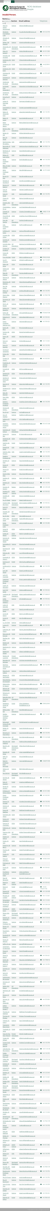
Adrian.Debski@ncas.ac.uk (26, 269)
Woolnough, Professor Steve (6, 1173)
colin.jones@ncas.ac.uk (26, 523)
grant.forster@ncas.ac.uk (26, 358)
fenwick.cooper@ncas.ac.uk (27, 240)
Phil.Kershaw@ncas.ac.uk (26, 548)
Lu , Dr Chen (6, 622)
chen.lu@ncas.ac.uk (25, 622)
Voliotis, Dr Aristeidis (6, 1064)
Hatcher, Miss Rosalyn (7, 453)
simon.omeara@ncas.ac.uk (27, 791)
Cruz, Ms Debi (7, 257)
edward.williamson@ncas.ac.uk (28, 1149)
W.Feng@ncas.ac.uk (25, 341)
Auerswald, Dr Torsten (7, 108)
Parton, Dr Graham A (6, 820)
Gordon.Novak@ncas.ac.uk (27, 786)
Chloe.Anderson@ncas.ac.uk (27, 60)
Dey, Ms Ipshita (5, 287)
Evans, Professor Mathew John (6, 323)
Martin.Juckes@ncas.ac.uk (26, 533)
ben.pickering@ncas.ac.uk (26, 845)
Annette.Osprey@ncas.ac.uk (27, 801)
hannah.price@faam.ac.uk (26, 859)
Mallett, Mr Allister (6, 652)
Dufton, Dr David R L (6, 309)
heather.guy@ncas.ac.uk (26, 415)
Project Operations (15, 431)
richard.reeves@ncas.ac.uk (27, 891)
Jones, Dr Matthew (5, 530)
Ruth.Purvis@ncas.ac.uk (26, 867)
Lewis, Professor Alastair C (5, 600)
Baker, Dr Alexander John (6, 113)
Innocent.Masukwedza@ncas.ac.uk (29, 680)
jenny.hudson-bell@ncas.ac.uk (28, 503)
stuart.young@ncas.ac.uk (26, 1193)
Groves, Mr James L (6, 409)
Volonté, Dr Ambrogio (6, 1069)
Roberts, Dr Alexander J (6, 918)
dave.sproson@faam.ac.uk (27, 982)
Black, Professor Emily (5, 161)
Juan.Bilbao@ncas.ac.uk (26, 155)
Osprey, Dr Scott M (6, 807)
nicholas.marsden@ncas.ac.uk (28, 660)
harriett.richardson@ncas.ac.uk (28, 900)
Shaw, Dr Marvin (5, 956)
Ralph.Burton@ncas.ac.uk (26, 185)
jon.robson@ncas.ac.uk (26, 922)
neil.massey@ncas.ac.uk (26, 675)
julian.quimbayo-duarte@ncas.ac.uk (24, 873)
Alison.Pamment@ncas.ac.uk (27, 815)
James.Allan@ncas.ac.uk (26, 51)
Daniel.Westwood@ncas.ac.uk (28, 1108)
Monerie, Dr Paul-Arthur (6, 733)
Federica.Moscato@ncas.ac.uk (28, 741)
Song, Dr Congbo (5, 974)
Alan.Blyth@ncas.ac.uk (25, 170)
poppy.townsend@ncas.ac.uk (27, 1025)
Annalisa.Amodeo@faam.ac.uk (28, 55)
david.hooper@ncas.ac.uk (26, 487)
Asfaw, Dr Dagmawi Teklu (5, 103)
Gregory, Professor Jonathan (5, 403)
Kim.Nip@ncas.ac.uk (25, 773)
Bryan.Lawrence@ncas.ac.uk (27, 579)
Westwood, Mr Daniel (6, 1108)
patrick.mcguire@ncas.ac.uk (27, 693)
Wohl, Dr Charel (5, 1159)
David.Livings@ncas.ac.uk (26, 609)
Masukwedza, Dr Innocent (7, 680)
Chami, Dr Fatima (5, 199)
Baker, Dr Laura (5, 119)
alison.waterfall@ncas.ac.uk (27, 1094)
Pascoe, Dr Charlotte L (6, 824)
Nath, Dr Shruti (5, 757)
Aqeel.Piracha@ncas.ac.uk (26, 850)
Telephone (43, 21)
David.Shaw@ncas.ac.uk (26, 951)
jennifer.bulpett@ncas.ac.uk (27, 181)
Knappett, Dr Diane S (6, 558)
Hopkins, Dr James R (6, 492)
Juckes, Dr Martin (5, 534)
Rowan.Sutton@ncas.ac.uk (27, 1005)
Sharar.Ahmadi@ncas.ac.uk (27, 38)
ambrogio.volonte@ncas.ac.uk (28, 1068)
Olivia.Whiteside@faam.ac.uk (27, 1121)
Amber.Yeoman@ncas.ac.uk (27, 1189)
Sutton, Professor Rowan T (5, 1007)
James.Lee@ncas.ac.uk (25, 590)
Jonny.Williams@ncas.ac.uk (27, 1140)
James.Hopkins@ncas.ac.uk (27, 491)
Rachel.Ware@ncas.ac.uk (26, 1086)
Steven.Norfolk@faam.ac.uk (27, 778)
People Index (7, 1)
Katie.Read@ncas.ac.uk (26, 882)
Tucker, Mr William (6, 1039)
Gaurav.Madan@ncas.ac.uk (27, 643)
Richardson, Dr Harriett (6, 901)
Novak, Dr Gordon (5, 787)
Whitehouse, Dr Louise (6, 1117)
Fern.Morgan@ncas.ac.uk (26, 737)
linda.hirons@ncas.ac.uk (26, 469)
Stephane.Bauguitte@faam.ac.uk (28, 146)
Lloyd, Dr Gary (5, 619)
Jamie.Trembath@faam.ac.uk (27, 1029)
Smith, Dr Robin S (5, 965)
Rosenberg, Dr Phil (6, 932)
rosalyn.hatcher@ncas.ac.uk (27, 452)
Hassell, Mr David (6, 448)
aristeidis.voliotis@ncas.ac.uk (27, 1064)
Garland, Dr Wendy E (6, 374)
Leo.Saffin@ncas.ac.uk (25, 944)
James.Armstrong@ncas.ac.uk (27, 92)
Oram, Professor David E (5, 797)
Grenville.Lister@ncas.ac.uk (27, 605)
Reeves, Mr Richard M (6, 892)
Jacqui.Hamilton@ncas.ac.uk (27, 424)
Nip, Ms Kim (6, 773)
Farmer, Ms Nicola (6, 333)
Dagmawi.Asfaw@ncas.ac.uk (27, 101)
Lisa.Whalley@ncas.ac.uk (26, 1112)
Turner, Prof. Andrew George (6, 1044)
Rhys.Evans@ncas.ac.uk (26, 328)
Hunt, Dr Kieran (5, 508)
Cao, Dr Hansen (5, 190)
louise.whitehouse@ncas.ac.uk (28, 1116)
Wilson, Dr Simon (6, 1154)
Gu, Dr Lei (5, 412)
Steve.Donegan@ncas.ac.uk (27, 299)
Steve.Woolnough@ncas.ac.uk (28, 1171)
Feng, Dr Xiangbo (5, 346)
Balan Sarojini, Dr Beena (6, 124)
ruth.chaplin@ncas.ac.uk (26, 203)
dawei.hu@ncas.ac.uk (25, 500)
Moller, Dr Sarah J (5, 729)
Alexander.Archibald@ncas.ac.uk (28, 86)
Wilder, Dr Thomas (6, 1137)
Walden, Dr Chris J (6, 1073)
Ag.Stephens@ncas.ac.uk (26, 990)
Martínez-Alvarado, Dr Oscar (6, 666)
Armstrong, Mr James (6, 93)
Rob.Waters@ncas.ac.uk (26, 1099)
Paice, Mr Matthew (5, 811)
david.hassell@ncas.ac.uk (26, 447)
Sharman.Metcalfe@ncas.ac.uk (28, 697)
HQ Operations (15, 83)
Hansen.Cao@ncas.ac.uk (26, 189)
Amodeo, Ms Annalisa (6, 56)
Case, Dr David (5, 195)
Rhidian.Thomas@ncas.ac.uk (27, 1016)
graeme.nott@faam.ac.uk (26, 782)
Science (14, 25)
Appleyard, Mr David (6, 83)
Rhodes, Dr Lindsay (6, 896)
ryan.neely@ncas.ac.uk (25, 761)
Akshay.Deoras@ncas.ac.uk (27, 277)
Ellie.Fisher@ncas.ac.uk (26, 354)
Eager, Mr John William (6, 313)
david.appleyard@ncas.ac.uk (27, 82)
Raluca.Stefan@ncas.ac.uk (26, 986)
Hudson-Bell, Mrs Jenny (6, 503)
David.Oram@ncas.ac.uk (26, 795)
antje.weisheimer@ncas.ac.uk (27, 1103)
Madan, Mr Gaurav (6, 643)
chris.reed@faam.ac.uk (25, 887)
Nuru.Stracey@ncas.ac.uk (26, 995)
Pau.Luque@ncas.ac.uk (26, 625)
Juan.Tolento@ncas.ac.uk (26, 1020)
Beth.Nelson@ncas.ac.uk (26, 769)
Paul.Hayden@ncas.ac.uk (26, 461)
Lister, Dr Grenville (5, 606)
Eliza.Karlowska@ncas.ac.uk (27, 544)
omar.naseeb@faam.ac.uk (26, 752)
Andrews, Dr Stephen (6, 78)
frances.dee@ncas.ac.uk (26, 273)
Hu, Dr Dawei (6, 500)
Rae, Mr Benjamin (5, 879)
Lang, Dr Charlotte (5, 576)
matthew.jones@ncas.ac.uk (27, 529)
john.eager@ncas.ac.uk (26, 313)
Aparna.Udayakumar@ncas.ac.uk (28, 1049)
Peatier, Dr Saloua (6, 837)
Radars (14, 487)
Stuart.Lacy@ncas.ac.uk (26, 570)
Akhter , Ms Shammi (6, 43)
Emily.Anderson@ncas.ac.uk (27, 69)
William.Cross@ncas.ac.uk (26, 253)
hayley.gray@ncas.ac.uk (26, 397)
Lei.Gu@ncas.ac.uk (24, 412)
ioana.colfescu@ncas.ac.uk (27, 231)
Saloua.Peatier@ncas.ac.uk (27, 837)
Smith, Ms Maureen (5, 961)
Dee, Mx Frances (5, 274)
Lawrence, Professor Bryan (6, 581)
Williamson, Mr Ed (6, 1150)
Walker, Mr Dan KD (6, 1078)
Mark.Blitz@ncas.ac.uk (25, 166)
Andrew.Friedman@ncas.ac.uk (28, 363)
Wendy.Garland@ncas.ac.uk (27, 373)
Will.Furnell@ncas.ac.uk (26, 369)
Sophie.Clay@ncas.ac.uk (26, 220)
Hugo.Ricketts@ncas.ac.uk (26, 909)
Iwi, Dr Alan (6, 516)
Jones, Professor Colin (5, 524)
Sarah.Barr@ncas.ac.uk (26, 137)
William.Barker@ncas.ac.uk (27, 133)
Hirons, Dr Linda (6, 470)
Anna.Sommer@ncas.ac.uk (27, 968)
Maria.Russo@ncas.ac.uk (26, 940)
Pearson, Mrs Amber (6, 833)
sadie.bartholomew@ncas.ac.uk (28, 142)
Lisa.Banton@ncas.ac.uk (26, 129)
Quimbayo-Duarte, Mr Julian (6, 873)
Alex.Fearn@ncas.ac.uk (26, 336)
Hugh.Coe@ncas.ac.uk (25, 225)
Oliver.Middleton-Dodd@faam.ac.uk (24, 704)
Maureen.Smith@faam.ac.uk (27, 960)
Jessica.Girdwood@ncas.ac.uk (27, 388)
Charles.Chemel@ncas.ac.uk (27, 211)
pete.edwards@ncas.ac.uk (26, 317)
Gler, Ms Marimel (5, 394)
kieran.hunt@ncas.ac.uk (26, 507)
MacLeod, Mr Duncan (6, 635)
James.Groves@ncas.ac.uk (26, 408)
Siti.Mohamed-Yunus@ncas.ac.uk (28, 722)
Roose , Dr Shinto (6, 927)
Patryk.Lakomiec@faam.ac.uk (27, 629)
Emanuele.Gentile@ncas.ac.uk (28, 378)
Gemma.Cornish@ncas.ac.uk (27, 244)
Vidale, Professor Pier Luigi (5, 1055)
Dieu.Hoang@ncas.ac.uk (26, 474)
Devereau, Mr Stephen (7, 283)
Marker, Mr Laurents (6, 657)
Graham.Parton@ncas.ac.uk (27, 819)
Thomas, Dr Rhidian (6, 1017)
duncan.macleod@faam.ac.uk (27, 634)
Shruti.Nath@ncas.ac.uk (26, 756)
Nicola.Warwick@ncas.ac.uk (27, 1090)
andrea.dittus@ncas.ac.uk (26, 291)
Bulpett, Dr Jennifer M (6, 181)
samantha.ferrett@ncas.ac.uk (27, 350)
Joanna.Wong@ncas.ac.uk (26, 1162)
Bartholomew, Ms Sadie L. (7, 143)
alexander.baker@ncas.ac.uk (27, 112)
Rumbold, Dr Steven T (6, 936)
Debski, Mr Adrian (6, 269)
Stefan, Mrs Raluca (6, 987)
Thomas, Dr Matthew (6, 1012)
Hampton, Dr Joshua (6, 431)
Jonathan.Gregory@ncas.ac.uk (28, 402)
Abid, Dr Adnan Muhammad (6, 27)
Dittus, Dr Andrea (5, 291)
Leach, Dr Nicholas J (5, 586)
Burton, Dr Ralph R (6, 186)
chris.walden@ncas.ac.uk (26, 1072)
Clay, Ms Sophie (5, 221)
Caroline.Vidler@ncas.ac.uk (27, 1059)
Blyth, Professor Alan (5, 172)
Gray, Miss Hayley (6, 398)
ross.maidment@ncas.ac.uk (27, 647)
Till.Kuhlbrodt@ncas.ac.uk (26, 566)
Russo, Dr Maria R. (5, 940)
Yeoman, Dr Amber (6, 1189)
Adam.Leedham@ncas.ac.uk (27, 594)
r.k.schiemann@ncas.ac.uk (26, 947)
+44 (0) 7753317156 (43, 888)
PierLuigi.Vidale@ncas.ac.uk (27, 1053)
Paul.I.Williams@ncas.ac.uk (27, 1145)
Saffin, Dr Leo (7, 944)
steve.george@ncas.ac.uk (26, 384)
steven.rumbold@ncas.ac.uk (27, 935)
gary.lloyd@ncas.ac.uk (25, 618)
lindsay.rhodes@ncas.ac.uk (27, 896)
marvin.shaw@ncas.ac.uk (26, 955)
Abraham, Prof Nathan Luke (6, 33)
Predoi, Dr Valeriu (6, 855)
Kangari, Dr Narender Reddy (6, 539)
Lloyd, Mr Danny (5, 614)
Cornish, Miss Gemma (7, 245)
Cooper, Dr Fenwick (6, 240)
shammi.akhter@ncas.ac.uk (27, 42)
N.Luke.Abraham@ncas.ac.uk (27, 32)
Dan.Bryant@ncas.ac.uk (26, 176)
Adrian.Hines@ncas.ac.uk (26, 465)
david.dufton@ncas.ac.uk (26, 308)
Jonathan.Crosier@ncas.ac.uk (27, 248)
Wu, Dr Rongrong (6, 1181)
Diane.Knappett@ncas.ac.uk (27, 557)
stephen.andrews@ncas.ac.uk (27, 77)
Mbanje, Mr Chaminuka (6, 689)
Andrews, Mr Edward (6, 74)
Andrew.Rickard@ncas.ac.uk (27, 904)
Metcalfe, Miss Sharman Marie (7, 699)
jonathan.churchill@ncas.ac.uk (28, 216)
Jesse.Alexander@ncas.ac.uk (27, 47)
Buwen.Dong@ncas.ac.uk (26, 304)
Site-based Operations (15, 47)
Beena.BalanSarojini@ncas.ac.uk (28, 122)
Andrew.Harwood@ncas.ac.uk (28, 439)
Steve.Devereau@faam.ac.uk (27, 282)
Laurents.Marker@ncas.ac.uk (27, 656)
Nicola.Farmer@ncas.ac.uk (26, 332)
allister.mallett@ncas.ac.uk (26, 651)
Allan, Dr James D (5, 52)
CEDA (13, 60)
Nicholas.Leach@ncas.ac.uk (27, 585)
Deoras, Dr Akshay (6, 278)
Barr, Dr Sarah (5, 138)
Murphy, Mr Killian (6, 747)
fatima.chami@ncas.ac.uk (26, 198)
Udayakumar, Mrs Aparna (6, 1049)
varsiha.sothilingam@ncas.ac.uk (28, 977)
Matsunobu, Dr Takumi (6, 685)
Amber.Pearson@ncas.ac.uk (27, 832)
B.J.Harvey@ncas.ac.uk (25, 434)
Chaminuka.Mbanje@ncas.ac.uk (28, 688)
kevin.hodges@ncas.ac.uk (26, 478)
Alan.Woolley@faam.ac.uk (26, 1167)
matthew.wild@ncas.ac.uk (26, 1131)
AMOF (13, 336)
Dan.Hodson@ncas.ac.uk (26, 483)
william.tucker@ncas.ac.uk (26, 1038)
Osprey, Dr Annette (6, 802)
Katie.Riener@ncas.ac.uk (26, 913)
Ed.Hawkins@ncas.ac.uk (26, 456)
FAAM (13, 55)
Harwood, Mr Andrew (6, 439)
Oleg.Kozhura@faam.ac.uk (27, 562)
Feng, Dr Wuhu (5, 342)
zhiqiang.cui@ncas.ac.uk (26, 260)
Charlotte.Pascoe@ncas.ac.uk (27, 823)
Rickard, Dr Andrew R (6, 905)
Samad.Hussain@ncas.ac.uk (27, 511)
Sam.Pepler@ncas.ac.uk (26, 841)
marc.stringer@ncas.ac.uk (26, 999)
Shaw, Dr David (5, 952)
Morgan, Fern (7, 737)
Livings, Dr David (6, 610)
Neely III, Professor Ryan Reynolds (5, 763)
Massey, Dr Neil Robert (6, 676)
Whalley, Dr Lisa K (6, 1113)
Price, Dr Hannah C (6, 859)
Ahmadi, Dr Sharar (6, 39)
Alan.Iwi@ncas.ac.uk (25, 516)
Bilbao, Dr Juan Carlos (6, 156)
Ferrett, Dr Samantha (6, 350)
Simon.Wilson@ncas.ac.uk (26, 1153)
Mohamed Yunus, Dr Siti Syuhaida (6, 724)
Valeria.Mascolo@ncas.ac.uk (27, 671)
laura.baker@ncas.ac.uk (26, 118)
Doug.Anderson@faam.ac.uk (27, 64)
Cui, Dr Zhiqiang (5, 261)
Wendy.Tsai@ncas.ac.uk (26, 1034)
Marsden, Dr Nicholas (6, 661)
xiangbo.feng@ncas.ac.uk (26, 345)
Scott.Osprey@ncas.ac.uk (26, 806)
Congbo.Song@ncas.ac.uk (26, 973)
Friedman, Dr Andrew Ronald (6, 364)
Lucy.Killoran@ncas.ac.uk (26, 553)
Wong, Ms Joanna (6, 1163)
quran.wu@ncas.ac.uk (25, 1177)
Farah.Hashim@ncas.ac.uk (26, 443)
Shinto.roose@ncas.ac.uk (26, 926)
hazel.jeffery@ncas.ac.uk (26, 518)
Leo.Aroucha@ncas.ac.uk (26, 97)
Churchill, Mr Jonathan (6, 217)
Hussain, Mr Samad (6, 512)
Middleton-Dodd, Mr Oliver (6, 705)
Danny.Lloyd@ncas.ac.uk (26, 614)
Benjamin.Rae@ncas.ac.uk (26, 878)
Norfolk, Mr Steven (6, 778)
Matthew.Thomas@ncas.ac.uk (27, 1012)
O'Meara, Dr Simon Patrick (7, 792)
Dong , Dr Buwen (5, 305)
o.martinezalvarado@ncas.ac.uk (28, 665)
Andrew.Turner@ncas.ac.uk (27, 1042)
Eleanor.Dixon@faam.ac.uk (27, 295)
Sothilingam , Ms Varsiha (6, 978)
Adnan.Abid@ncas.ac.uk (26, 25)
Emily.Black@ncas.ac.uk (26, 159)
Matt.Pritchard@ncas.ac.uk (27, 863)
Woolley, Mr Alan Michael (6, 1167)
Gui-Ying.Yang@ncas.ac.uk (26, 1184)
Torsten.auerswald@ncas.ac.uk (28, 107)
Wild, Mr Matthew (5, 1132)
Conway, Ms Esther (6, 236)
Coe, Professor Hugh (5, 226)
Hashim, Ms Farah (6, 444)
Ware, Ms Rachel (5, 1086)
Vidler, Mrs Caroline (6, 1060)
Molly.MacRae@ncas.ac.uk (26, 638)
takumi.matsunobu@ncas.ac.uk (28, 684)
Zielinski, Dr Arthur (6, 1198)
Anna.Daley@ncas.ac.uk (26, 264)
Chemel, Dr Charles (6, 212)
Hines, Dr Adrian (5, 466)
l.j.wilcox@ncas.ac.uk (25, 1125)
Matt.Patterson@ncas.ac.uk (27, 828)
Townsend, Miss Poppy (6, 1026)
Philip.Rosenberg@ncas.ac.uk (27, 931)
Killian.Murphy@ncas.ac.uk (27, 746)
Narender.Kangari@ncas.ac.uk (28, 538)
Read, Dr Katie (5, 883)
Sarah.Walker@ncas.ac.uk (26, 1081)
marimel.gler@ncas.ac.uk (26, 393)
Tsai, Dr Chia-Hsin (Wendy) (7, 1034)
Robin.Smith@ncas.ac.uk (26, 964)
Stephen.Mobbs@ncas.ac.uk (27, 714)
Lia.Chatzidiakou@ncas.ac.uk (27, 207)
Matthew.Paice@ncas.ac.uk (27, 810)
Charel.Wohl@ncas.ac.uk (26, 1158)
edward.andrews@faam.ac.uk (27, 73)
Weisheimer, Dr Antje (6, 1104)
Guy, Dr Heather (5, 416)
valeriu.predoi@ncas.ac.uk (26, 854)
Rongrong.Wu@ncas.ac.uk (27, 1180)
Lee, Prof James (5, 591)
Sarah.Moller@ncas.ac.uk (26, 728)
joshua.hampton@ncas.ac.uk (27, 430)
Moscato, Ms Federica (6, 742)
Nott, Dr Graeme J (5, 783)
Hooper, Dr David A (6, 488)
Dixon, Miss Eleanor (6, 296)
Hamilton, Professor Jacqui (5, 425)
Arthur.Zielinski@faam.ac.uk (27, 1197)
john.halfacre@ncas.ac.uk (26, 419)
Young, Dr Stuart (6, 1194)
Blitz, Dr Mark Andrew (6, 166)
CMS (13, 142)
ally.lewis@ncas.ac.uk (25, 599)
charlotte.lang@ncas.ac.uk (26, 575)
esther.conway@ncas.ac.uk (27, 235)
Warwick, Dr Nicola (6, 1091)
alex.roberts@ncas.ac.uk (26, 918)
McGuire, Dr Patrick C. (6, 694)
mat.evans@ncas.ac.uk (25, 321)
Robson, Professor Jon (7, 923)
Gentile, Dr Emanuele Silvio (6, 379)
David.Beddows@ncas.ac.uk (27, 151)
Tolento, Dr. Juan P (6, 1021)
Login (12, 1)
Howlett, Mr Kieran (6, 496)
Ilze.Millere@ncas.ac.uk (26, 710)
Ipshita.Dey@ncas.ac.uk (26, 286)
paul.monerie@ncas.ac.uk (26, 733)
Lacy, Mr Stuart (5, 571)
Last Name (6, 21)
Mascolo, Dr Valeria (6, 672)
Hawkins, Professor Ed (6, 457)
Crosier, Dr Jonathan (6, 249)
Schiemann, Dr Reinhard (6, 947)
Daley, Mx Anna (5, 265)
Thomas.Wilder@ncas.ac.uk (27, 1136)
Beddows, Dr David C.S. (6, 151)
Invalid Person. (9, 14)
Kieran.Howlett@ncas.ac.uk (27, 496)
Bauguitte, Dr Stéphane (6, 147)
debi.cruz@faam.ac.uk (25, 257)
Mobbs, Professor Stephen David (5, 716)
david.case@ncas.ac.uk (26, 194)
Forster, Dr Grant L (6, 359)
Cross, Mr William (5, 254)
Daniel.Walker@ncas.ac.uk (26, 1077)
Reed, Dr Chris (5, 888)
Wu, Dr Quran (7, 1177)
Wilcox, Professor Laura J (5, 1127)
